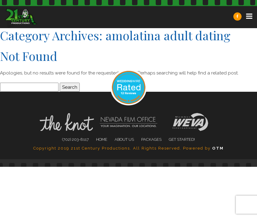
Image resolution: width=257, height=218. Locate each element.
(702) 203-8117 (75, 139)
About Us (124, 139)
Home (101, 139)
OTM (218, 148)
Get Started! (182, 139)
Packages (151, 139)
